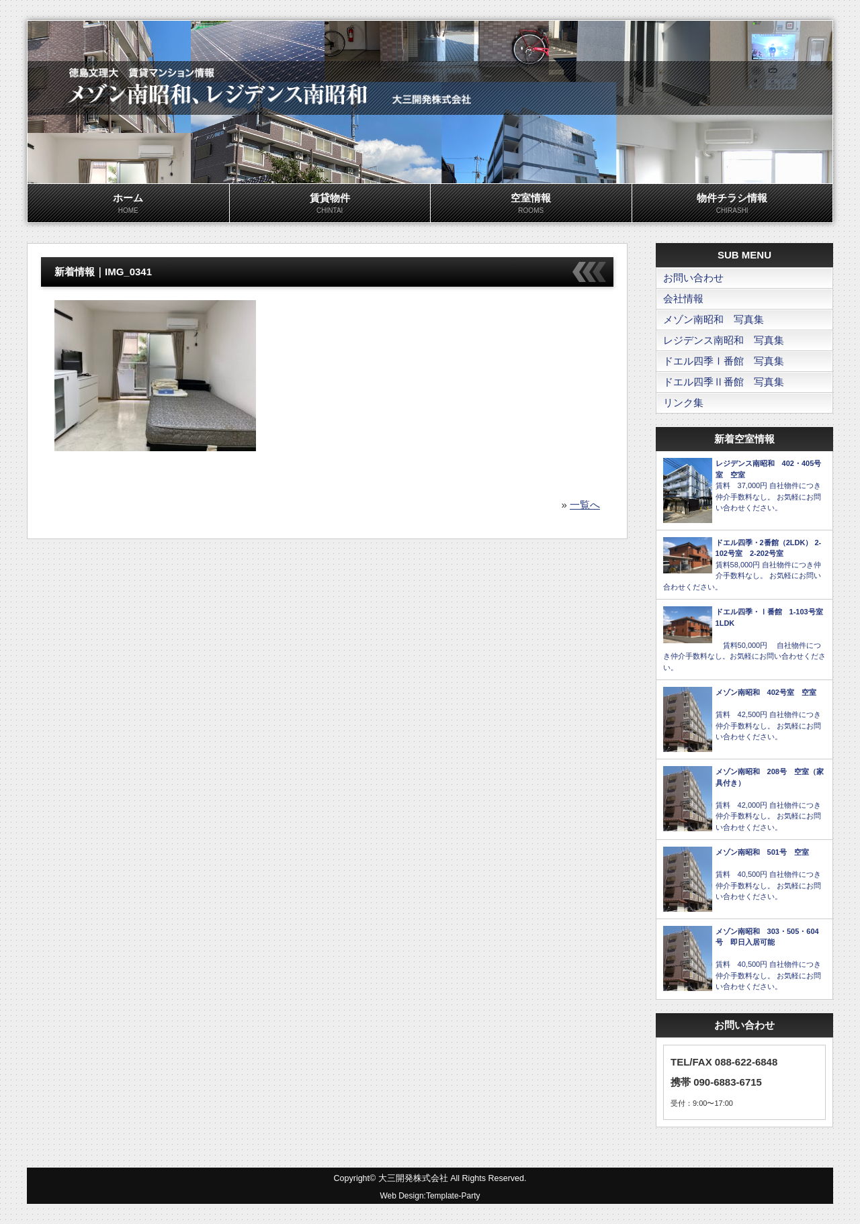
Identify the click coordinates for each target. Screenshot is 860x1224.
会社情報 (683, 298)
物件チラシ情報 (732, 204)
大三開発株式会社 (413, 1178)
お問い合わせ (693, 277)
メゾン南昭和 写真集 (713, 319)
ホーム (128, 204)
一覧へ (585, 504)
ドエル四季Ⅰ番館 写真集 (723, 361)
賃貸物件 (330, 204)
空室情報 (531, 204)
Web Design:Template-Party (430, 1196)
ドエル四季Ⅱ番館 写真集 (723, 381)
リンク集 (683, 402)
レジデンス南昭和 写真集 (723, 340)
